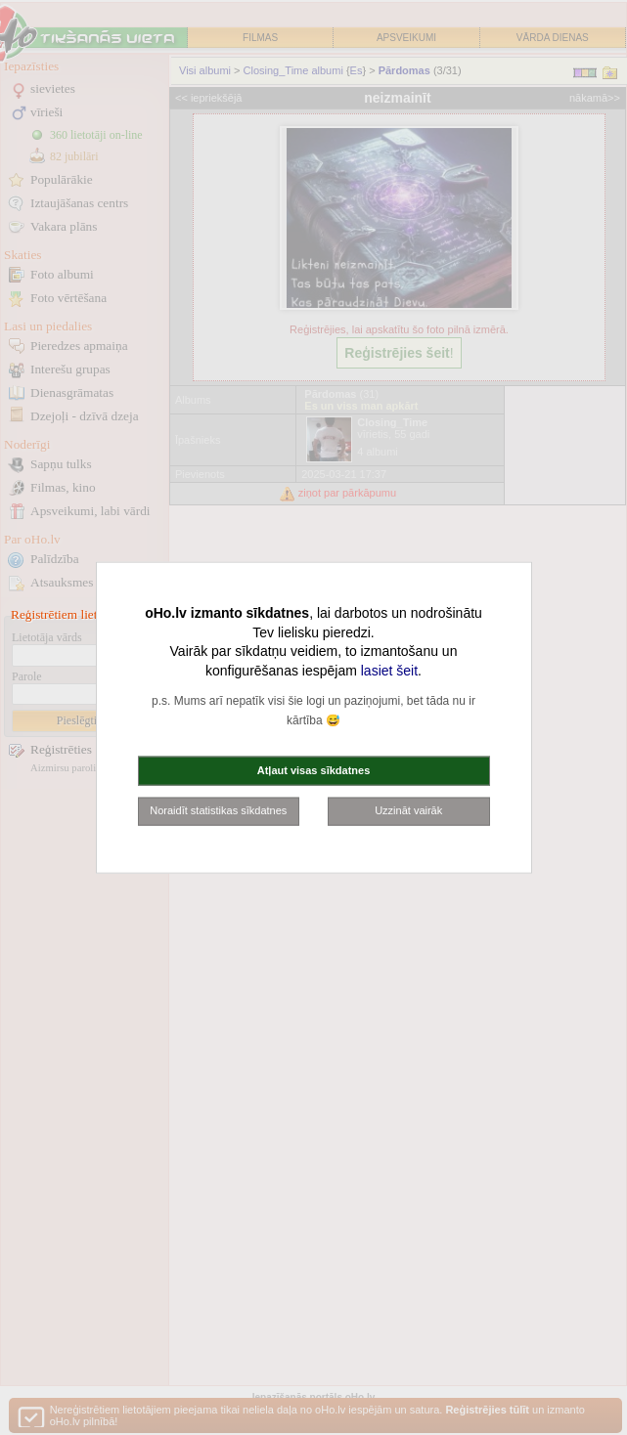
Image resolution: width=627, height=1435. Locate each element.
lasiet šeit (389, 669)
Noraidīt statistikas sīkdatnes (218, 810)
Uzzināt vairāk (408, 810)
